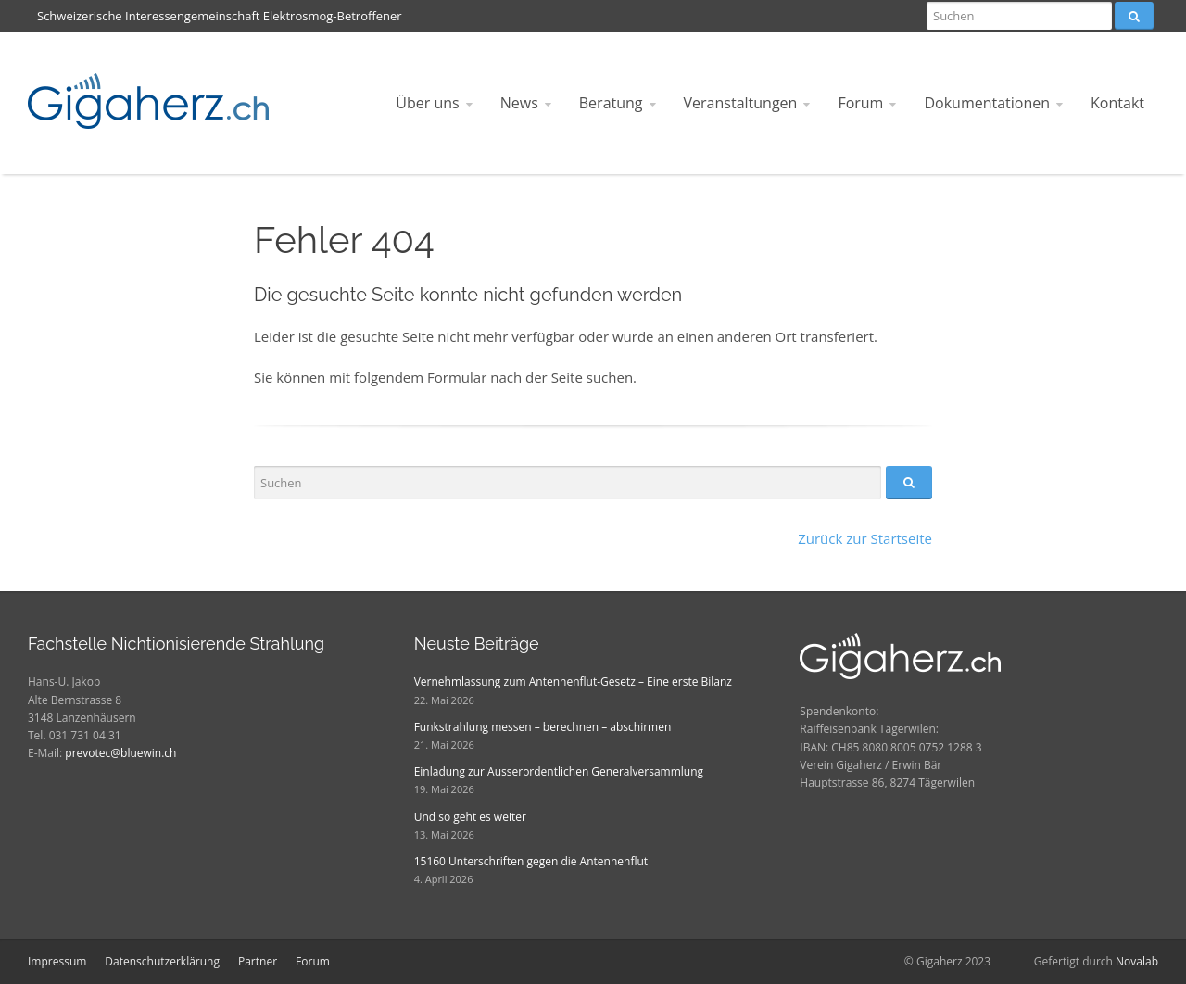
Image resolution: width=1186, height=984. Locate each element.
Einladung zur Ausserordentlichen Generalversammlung (558, 771)
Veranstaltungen (741, 103)
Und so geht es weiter (470, 817)
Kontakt (1117, 103)
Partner (257, 961)
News (519, 103)
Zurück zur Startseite (865, 538)
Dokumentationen (987, 103)
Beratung (611, 103)
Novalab (1137, 961)
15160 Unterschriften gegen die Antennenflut (531, 861)
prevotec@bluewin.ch (120, 753)
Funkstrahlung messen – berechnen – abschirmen (543, 727)
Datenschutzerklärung (162, 961)
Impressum (57, 961)
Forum (860, 103)
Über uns (427, 103)
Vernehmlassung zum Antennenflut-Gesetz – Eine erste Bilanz (573, 681)
